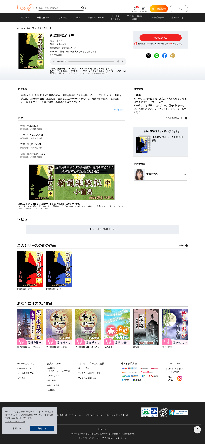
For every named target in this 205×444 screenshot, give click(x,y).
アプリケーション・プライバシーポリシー (86, 416)
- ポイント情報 (53, 386)
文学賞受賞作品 (157, 17)
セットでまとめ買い (116, 17)
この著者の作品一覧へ (176, 118)
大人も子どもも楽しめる (85, 51)
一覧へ (183, 246)
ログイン (178, 8)
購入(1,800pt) (160, 38)
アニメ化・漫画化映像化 (135, 17)
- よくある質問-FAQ (25, 373)
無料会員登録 (159, 8)
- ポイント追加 (83, 369)
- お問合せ (21, 378)
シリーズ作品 (62, 17)
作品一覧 (25, 17)
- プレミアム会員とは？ (87, 378)
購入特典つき (178, 17)
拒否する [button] (17, 428)
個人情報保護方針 (59, 416)
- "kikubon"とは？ (24, 369)
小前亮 (59, 40)
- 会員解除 (51, 391)
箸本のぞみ (61, 44)
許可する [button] (42, 428)
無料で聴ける (43, 17)
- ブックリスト (53, 376)
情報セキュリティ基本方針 (117, 416)
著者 (78, 17)
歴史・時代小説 (67, 51)
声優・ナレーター (96, 17)
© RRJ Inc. (102, 430)
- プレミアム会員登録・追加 (88, 373)
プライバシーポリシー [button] (15, 421)
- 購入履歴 (51, 381)
